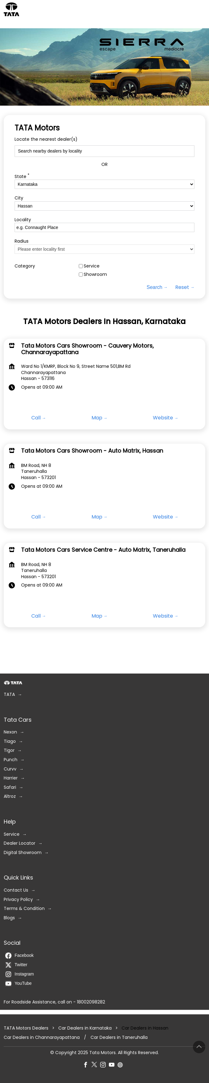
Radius (22, 241)
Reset (182, 287)
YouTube (18, 983)
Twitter (16, 965)
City (19, 198)
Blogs (9, 918)
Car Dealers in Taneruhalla (119, 1037)
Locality (23, 219)
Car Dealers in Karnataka (85, 1028)
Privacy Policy (18, 899)
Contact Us (16, 890)
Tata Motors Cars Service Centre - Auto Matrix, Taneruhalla (103, 550)
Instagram (19, 974)
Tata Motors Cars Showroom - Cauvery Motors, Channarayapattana (87, 349)
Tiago (10, 741)
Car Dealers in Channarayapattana (42, 1037)
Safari (10, 787)
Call (36, 418)
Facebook (19, 955)
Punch (10, 759)
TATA (9, 694)
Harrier (11, 778)
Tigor (9, 750)
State (22, 176)
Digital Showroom (23, 852)
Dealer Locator (19, 843)
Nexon (10, 732)
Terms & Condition (24, 909)
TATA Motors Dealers (27, 1028)
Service (92, 266)
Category (25, 266)
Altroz (10, 796)
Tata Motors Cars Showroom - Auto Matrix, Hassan (92, 451)
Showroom (95, 274)
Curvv (10, 769)
